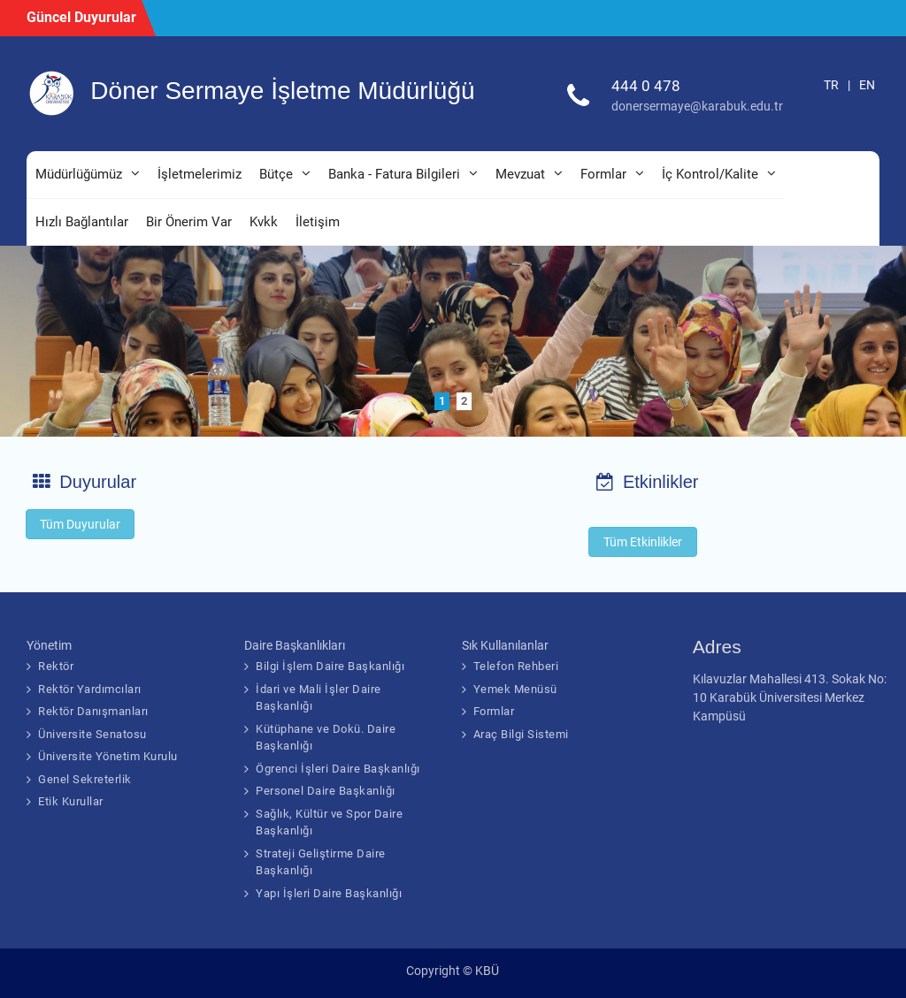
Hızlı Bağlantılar (81, 222)
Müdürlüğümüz (78, 174)
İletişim (318, 222)
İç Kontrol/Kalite (710, 174)
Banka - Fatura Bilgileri (394, 174)
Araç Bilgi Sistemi (521, 734)
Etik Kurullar (71, 801)
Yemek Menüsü (515, 689)
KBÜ (487, 971)
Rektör (55, 666)
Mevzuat (520, 174)
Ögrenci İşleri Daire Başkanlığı (338, 768)
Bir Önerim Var (189, 222)
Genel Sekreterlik (85, 779)
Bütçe (276, 174)
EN (867, 85)
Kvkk (264, 222)
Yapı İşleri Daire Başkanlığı (329, 893)
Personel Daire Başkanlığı (325, 790)
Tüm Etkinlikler (642, 542)
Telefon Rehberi (516, 666)
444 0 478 (645, 86)
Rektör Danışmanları (93, 711)
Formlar (603, 174)
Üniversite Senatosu (92, 734)
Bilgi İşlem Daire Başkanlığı (330, 666)
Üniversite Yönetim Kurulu (108, 756)
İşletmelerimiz (199, 174)
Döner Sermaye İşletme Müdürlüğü (282, 90)
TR (831, 85)
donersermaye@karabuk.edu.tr (697, 106)
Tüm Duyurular (80, 524)
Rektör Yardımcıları (90, 689)
